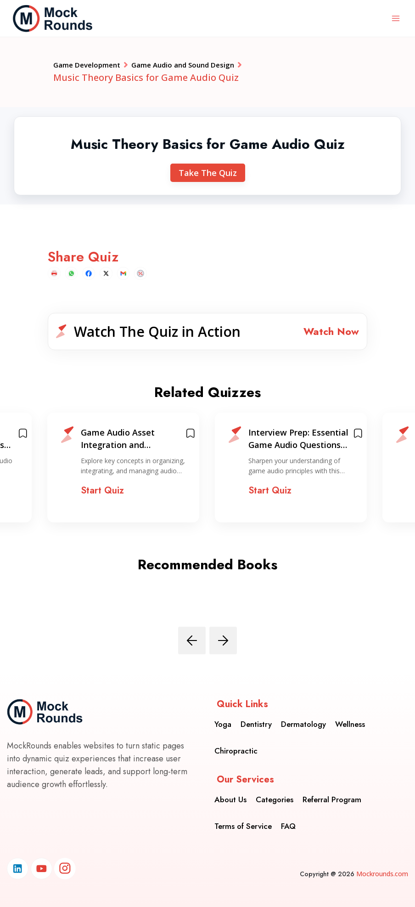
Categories (274, 793)
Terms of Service (243, 820)
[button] (207, 338)
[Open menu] (395, 18)
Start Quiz (102, 501)
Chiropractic (236, 744)
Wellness (350, 718)
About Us (230, 793)
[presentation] (192, 650)
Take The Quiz (208, 176)
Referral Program (332, 793)
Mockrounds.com (382, 873)
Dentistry (256, 718)
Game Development (97, 66)
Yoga (222, 718)
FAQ (288, 820)
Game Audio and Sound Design (222, 66)
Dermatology (303, 718)
